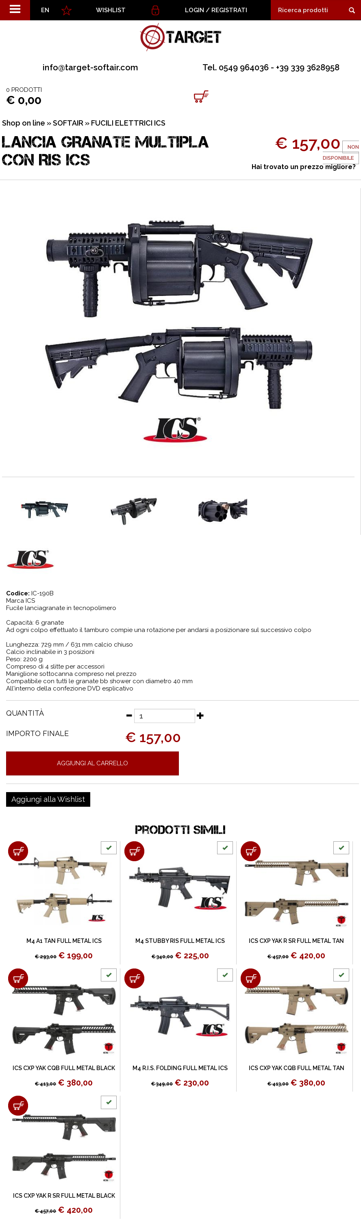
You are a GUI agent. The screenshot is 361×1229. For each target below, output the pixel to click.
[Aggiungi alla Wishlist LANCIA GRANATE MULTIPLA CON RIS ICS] (48, 799)
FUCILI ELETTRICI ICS (128, 123)
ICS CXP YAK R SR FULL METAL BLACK (64, 1195)
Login (194, 10)
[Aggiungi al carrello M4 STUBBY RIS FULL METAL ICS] (134, 851)
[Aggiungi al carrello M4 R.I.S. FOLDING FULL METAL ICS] (134, 978)
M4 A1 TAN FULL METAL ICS (64, 941)
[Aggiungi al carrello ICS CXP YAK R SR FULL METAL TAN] (251, 851)
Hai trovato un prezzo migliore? (304, 167)
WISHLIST (111, 10)
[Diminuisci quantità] (129, 715)
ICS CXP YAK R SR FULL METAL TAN (296, 941)
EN (45, 10)
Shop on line (23, 123)
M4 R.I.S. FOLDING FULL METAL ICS (180, 1068)
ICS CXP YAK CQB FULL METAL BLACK (64, 1068)
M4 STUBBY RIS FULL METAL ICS (180, 941)
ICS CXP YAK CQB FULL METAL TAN (296, 1068)
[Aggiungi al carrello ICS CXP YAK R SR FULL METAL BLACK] (18, 1106)
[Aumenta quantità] (200, 715)
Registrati (229, 10)
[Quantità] (164, 716)
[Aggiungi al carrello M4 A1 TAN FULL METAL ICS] (18, 851)
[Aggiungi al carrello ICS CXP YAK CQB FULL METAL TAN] (251, 978)
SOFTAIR (68, 123)
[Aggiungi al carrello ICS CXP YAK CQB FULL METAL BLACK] (18, 978)
